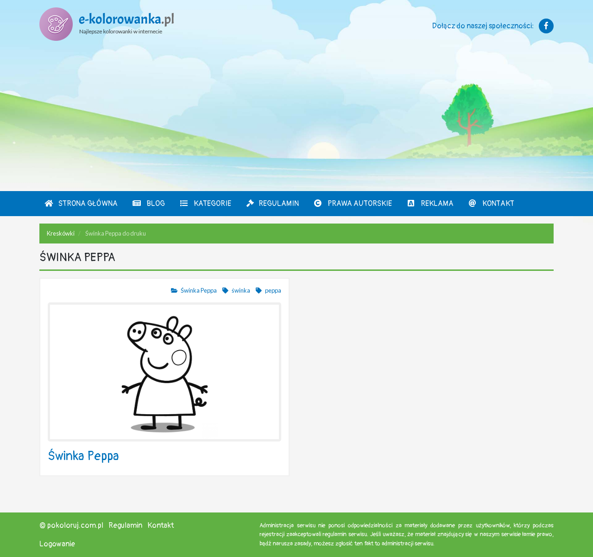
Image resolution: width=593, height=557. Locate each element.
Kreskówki (61, 233)
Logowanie (57, 544)
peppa (268, 290)
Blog (148, 203)
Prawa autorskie (352, 203)
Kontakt (491, 203)
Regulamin (272, 203)
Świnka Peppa (193, 290)
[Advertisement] (296, 121)
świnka (235, 290)
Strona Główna (81, 203)
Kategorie (205, 203)
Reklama (430, 203)
